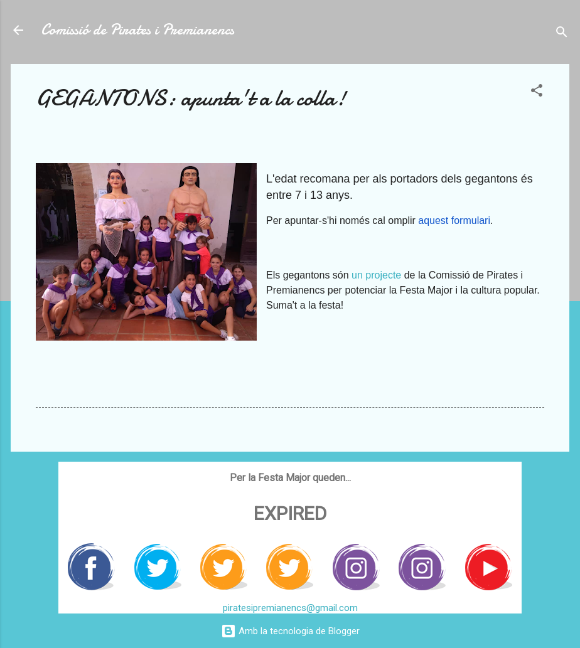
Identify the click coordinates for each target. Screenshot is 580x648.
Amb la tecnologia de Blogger (290, 631)
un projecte (376, 275)
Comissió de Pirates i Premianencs (137, 29)
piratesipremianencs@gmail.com (290, 607)
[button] (536, 92)
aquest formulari (454, 220)
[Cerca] (561, 34)
